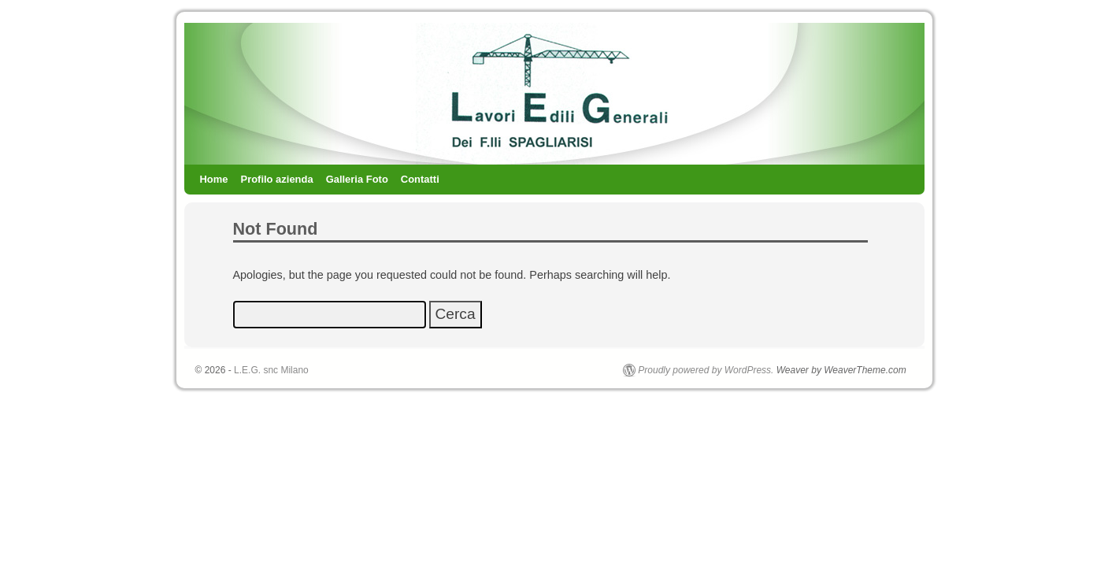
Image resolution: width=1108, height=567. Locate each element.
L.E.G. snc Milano (271, 370)
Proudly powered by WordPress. (705, 370)
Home (214, 179)
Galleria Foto (357, 179)
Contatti (420, 179)
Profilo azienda (277, 179)
